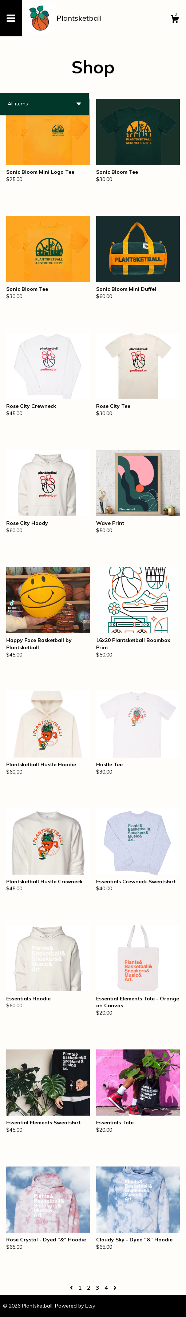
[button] (44, 104)
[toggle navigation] (11, 18)
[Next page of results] (115, 1287)
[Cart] (175, 20)
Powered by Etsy (75, 1305)
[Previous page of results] (72, 1287)
